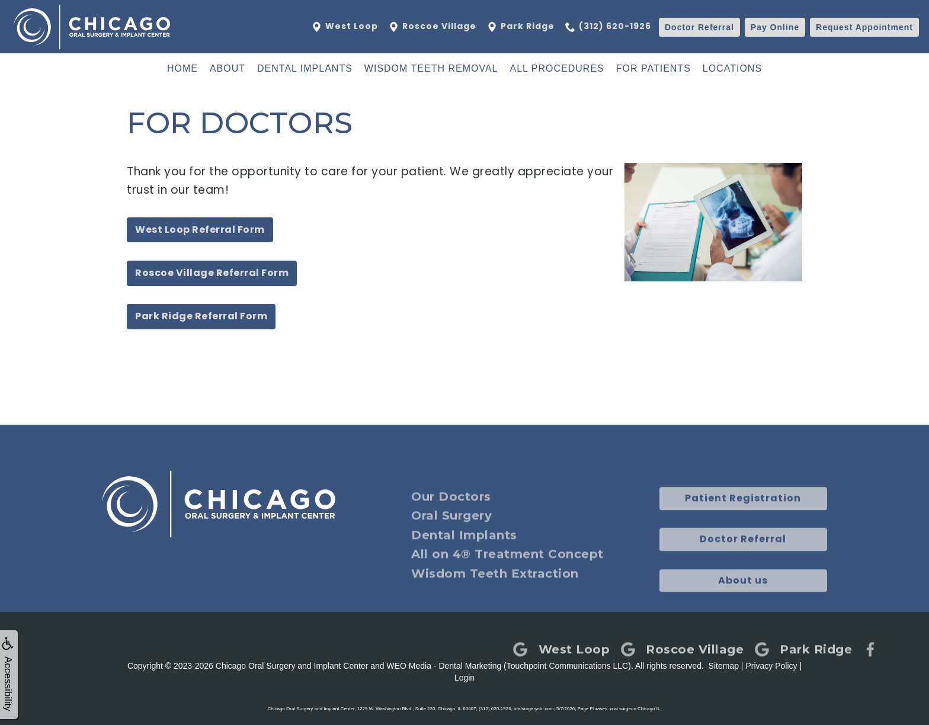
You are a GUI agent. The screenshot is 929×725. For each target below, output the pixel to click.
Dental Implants (305, 68)
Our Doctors (451, 511)
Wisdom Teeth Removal (431, 68)
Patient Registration (743, 512)
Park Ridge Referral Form (201, 316)
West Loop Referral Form (200, 229)
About (227, 68)
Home (182, 68)
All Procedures (557, 68)
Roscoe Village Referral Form (212, 273)
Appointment (864, 27)
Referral (699, 27)
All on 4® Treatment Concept (507, 569)
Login (464, 677)
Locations (732, 68)
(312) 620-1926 (608, 26)
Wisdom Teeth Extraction (495, 588)
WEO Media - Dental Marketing (444, 666)
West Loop (344, 26)
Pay (775, 27)
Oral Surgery (451, 530)
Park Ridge (520, 26)
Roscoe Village (431, 26)
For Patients (653, 68)
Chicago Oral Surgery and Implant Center (292, 666)
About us (743, 595)
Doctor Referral (743, 553)
